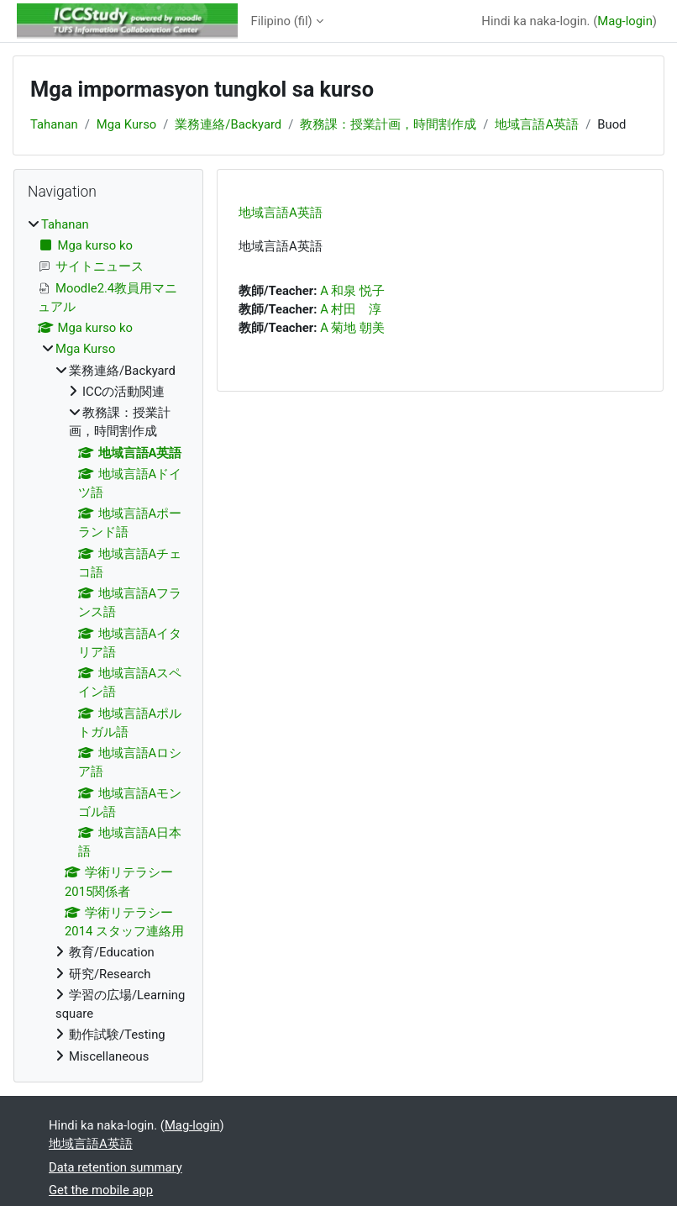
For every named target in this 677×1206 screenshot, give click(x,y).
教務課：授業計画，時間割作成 (388, 124)
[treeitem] (108, 640)
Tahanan (54, 124)
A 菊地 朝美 (352, 327)
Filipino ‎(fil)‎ (281, 21)
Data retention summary (115, 1167)
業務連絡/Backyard (228, 124)
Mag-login (625, 21)
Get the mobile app (101, 1190)
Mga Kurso (126, 124)
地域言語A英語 (537, 124)
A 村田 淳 (350, 309)
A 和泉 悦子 (352, 290)
